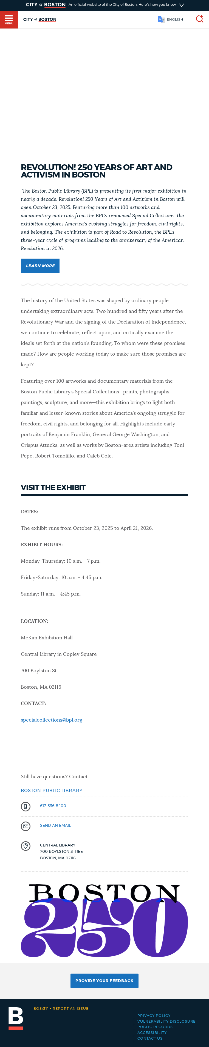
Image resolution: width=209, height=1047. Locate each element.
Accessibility (152, 1033)
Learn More (40, 266)
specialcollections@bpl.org (51, 720)
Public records (155, 1027)
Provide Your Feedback (104, 981)
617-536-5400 (53, 806)
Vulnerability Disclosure (166, 1021)
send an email (55, 826)
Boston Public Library (52, 790)
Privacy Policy (154, 1016)
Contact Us (150, 1038)
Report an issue (61, 1009)
